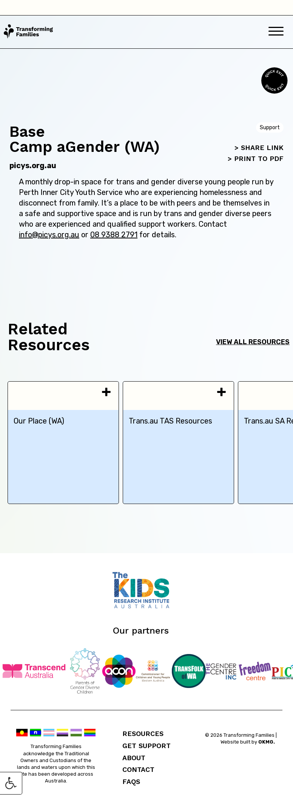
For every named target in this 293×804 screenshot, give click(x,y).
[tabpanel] (63, 442)
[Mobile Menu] (276, 32)
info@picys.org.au (49, 234)
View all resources (253, 342)
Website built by (248, 742)
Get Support (146, 746)
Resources (142, 734)
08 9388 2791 (113, 234)
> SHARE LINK (259, 148)
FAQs (131, 781)
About (133, 758)
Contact (138, 769)
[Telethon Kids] (146, 606)
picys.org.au (32, 165)
